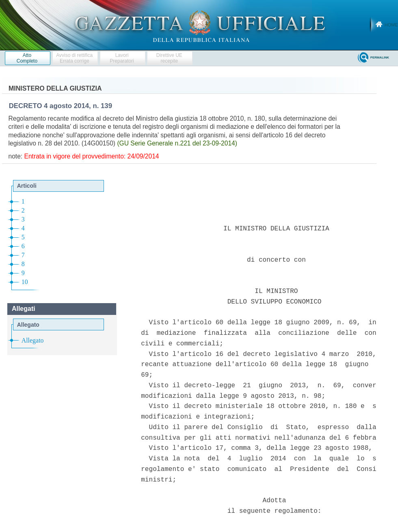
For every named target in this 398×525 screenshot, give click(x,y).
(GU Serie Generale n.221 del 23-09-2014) (177, 143)
